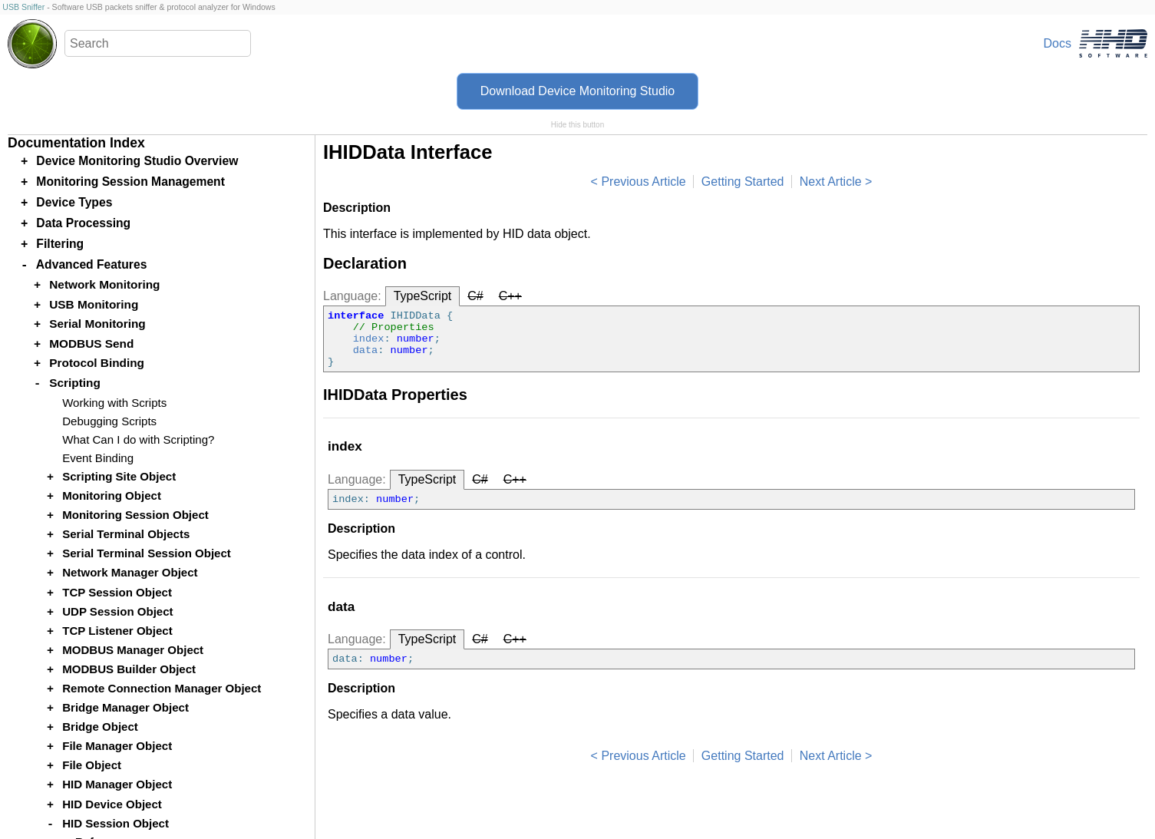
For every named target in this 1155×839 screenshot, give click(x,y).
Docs (1057, 43)
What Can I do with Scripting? (138, 439)
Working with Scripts (114, 402)
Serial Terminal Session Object (146, 553)
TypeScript (423, 295)
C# (475, 295)
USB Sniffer (23, 7)
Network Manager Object (129, 572)
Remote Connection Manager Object (161, 688)
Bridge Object (100, 726)
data (365, 350)
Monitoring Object (111, 495)
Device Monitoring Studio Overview (137, 160)
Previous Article (643, 181)
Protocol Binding (96, 362)
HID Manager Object (117, 784)
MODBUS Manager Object (132, 649)
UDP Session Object (117, 611)
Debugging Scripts (109, 421)
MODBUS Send (91, 343)
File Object (91, 764)
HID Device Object (112, 804)
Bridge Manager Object (125, 707)
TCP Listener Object (117, 630)
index (368, 339)
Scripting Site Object (119, 476)
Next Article (831, 181)
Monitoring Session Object (135, 514)
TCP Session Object (117, 592)
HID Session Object (115, 823)
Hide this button (578, 125)
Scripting (75, 382)
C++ (510, 295)
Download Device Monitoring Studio (577, 90)
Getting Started (742, 181)
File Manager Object (117, 745)
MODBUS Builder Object (129, 668)
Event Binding (98, 457)
